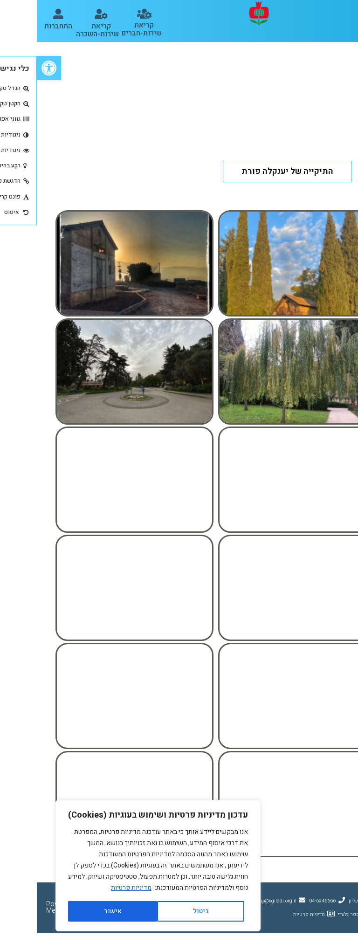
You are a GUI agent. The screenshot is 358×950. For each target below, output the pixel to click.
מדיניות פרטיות (94, 888)
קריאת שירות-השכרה (60, 30)
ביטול (164, 911)
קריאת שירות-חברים (105, 29)
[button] (345, 13)
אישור (76, 911)
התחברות (21, 26)
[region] (121, 865)
